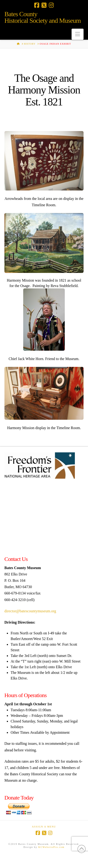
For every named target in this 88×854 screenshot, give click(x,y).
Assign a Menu (44, 826)
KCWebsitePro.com (51, 847)
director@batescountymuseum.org (30, 611)
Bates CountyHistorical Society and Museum (42, 17)
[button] (78, 34)
